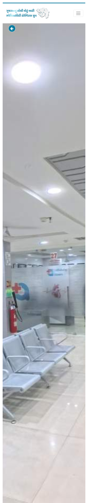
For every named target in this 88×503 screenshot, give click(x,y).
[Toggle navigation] (78, 13)
